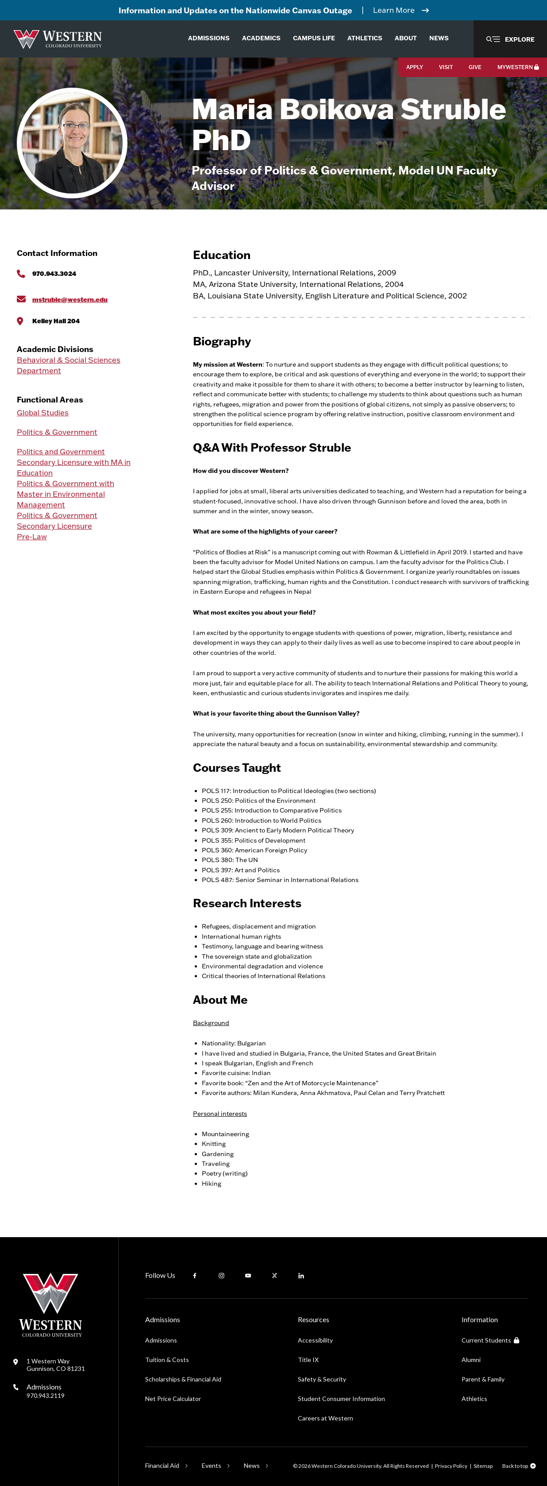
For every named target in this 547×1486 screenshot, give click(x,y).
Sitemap (483, 1466)
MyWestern (518, 67)
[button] (510, 39)
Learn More (394, 10)
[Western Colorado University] (50, 1334)
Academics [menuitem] (261, 38)
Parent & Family (483, 1379)
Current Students (490, 1340)
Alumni (471, 1359)
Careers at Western (325, 1418)
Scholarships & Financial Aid (183, 1379)
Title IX (308, 1359)
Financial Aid (162, 1465)
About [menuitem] (406, 38)
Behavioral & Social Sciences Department (68, 365)
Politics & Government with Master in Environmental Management (65, 494)
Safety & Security (322, 1379)
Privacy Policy (451, 1466)
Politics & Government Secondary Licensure (57, 520)
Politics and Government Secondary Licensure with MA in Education (74, 462)
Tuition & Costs (167, 1359)
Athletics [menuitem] (364, 38)
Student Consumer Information (341, 1398)
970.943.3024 (54, 273)
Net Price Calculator (173, 1398)
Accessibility (315, 1340)
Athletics (474, 1398)
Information (480, 1319)
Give (475, 67)
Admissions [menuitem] (209, 38)
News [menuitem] (439, 38)
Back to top (515, 1466)
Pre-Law (32, 536)
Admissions (46, 1390)
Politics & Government (57, 432)
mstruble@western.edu (70, 299)
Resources (313, 1319)
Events (211, 1465)
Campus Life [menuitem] (314, 38)
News (252, 1465)
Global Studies (43, 412)
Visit (446, 67)
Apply (414, 67)
